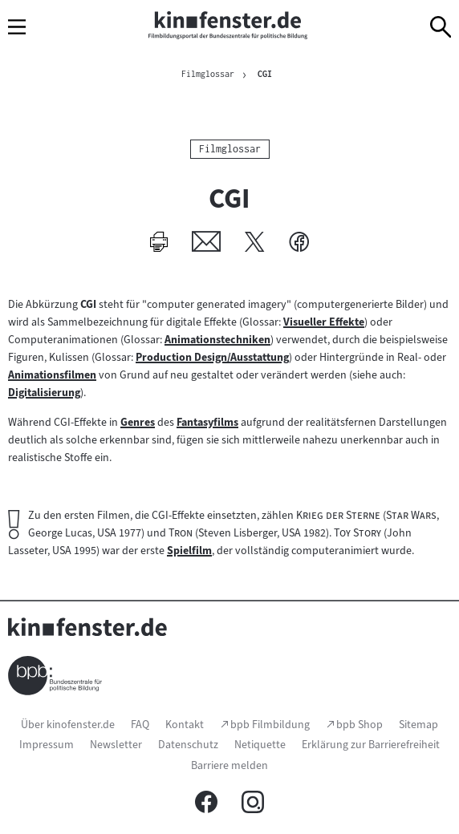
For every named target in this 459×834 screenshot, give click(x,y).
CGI (265, 74)
